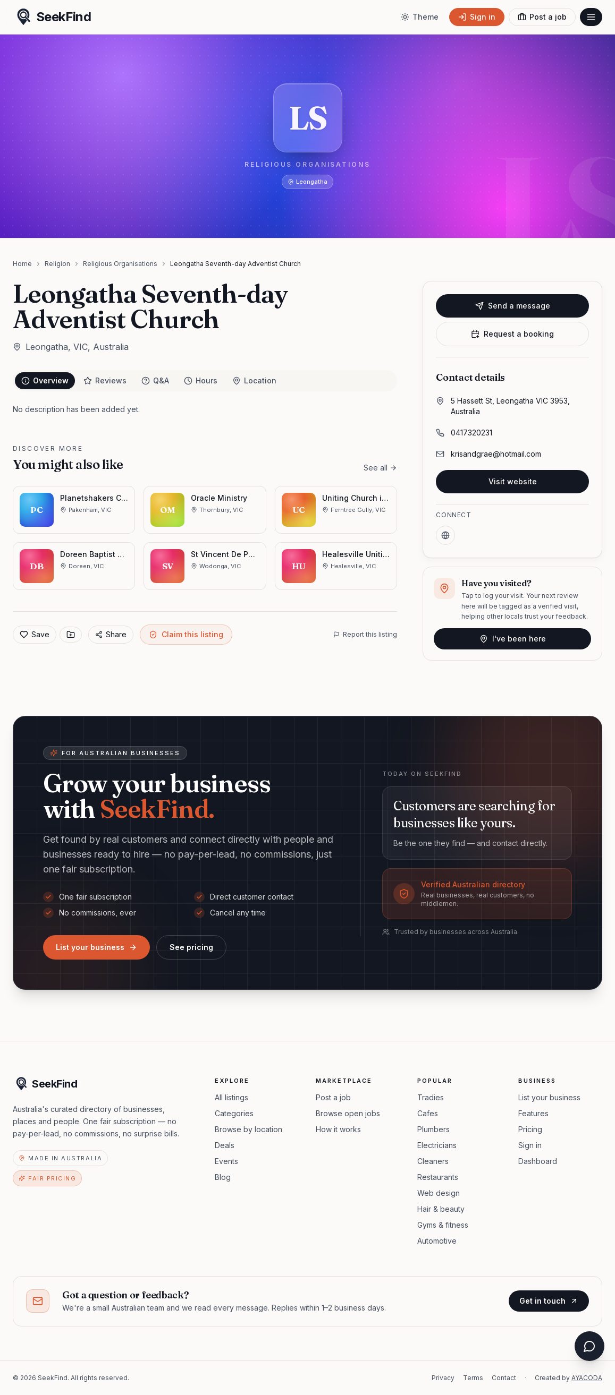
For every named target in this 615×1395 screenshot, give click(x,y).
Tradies (430, 1097)
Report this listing (365, 634)
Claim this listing (186, 634)
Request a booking (512, 333)
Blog (223, 1177)
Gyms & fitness (442, 1224)
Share (111, 634)
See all (380, 467)
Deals (224, 1145)
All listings (231, 1097)
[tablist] (205, 380)
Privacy (443, 1378)
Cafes (427, 1113)
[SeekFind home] (52, 17)
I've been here (512, 638)
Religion (57, 264)
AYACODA (586, 1378)
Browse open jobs (348, 1113)
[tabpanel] (205, 409)
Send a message (512, 305)
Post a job (333, 1097)
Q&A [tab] (155, 380)
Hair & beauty (441, 1208)
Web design (438, 1192)
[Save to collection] (71, 635)
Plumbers (433, 1129)
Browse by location (248, 1129)
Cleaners (433, 1161)
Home (22, 264)
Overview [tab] (45, 380)
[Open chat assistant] (589, 1346)
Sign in (530, 1145)
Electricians (437, 1145)
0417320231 (471, 432)
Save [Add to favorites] (34, 634)
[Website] (445, 535)
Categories (234, 1113)
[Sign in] (476, 17)
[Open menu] (591, 17)
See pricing (191, 947)
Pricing (530, 1129)
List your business (96, 947)
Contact (504, 1378)
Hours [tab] (200, 380)
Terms (473, 1378)
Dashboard (537, 1161)
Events (226, 1161)
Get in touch (548, 1300)
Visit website (512, 481)
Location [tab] (254, 380)
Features (533, 1113)
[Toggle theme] (419, 16)
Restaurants (437, 1177)
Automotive (437, 1240)
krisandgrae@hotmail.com (496, 453)
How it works (338, 1129)
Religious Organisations (120, 264)
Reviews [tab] (105, 380)
